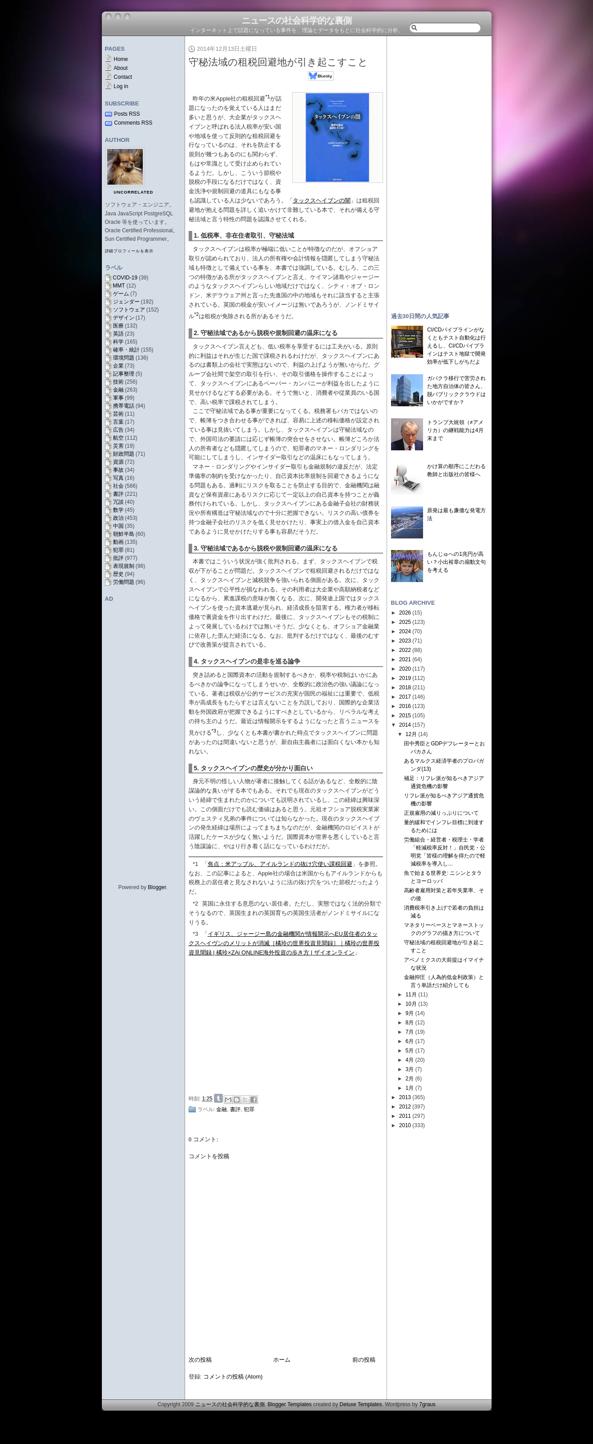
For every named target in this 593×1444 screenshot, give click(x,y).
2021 (405, 659)
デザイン (123, 318)
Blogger (157, 887)
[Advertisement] (288, 1024)
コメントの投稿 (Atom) (233, 1376)
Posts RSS (127, 114)
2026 (405, 613)
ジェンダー (126, 302)
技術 (118, 382)
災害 (118, 446)
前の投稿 (363, 1359)
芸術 (118, 414)
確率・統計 (126, 350)
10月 (410, 1004)
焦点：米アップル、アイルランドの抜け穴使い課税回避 (280, 864)
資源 (118, 462)
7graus (427, 1404)
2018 (405, 687)
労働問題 (123, 582)
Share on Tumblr (218, 1098)
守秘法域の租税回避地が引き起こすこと (278, 62)
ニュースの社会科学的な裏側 (296, 20)
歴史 (118, 574)
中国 (118, 526)
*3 (195, 933)
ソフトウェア (129, 310)
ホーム (281, 1359)
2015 (405, 715)
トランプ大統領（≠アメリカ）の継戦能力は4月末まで (455, 430)
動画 (118, 542)
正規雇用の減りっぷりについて (441, 813)
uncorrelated (133, 192)
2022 (405, 650)
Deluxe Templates (360, 1404)
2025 (405, 622)
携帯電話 (123, 406)
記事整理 (123, 374)
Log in (121, 86)
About (121, 68)
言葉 (118, 422)
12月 (410, 734)
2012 (405, 1107)
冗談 (118, 502)
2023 (405, 641)
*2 (195, 903)
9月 (409, 1013)
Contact (123, 77)
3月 (409, 1069)
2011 (405, 1116)
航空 (118, 438)
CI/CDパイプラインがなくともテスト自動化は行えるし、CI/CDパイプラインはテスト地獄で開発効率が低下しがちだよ (456, 346)
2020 (405, 669)
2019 (405, 678)
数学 (118, 510)
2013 (405, 1097)
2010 (405, 1125)
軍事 (118, 398)
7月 (409, 1032)
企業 (118, 366)
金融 (118, 390)
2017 (405, 697)
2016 (405, 706)
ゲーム (121, 294)
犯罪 (118, 550)
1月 (409, 1088)
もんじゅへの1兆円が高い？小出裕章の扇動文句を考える (456, 562)
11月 (410, 994)
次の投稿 (200, 1359)
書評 (118, 494)
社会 (118, 486)
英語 (118, 334)
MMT (119, 286)
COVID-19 (125, 278)
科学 (118, 342)
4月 (409, 1060)
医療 (118, 326)
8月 (409, 1022)
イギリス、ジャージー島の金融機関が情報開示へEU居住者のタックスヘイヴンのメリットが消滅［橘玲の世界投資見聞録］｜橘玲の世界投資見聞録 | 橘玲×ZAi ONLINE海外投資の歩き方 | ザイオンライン (284, 943)
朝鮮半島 (123, 534)
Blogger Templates (289, 1404)
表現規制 (123, 566)
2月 (409, 1079)
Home (121, 59)
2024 (405, 631)
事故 (118, 470)
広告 (118, 430)
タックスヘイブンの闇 (322, 200)
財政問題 (123, 454)
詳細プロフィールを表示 (129, 251)
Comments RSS (133, 123)
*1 (195, 864)
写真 (118, 478)
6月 (409, 1041)
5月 (409, 1051)
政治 (118, 518)
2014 (405, 725)
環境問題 (123, 358)
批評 (118, 558)
